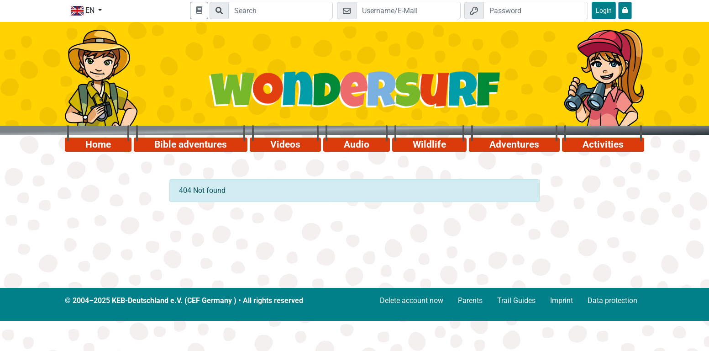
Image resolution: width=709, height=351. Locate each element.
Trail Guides (516, 300)
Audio (356, 144)
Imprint (561, 300)
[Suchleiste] (280, 10)
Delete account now (411, 300)
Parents (470, 300)
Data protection (612, 300)
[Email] (408, 10)
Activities (603, 144)
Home (98, 144)
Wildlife (429, 144)
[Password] (535, 10)
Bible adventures (190, 144)
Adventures (514, 144)
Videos (285, 144)
